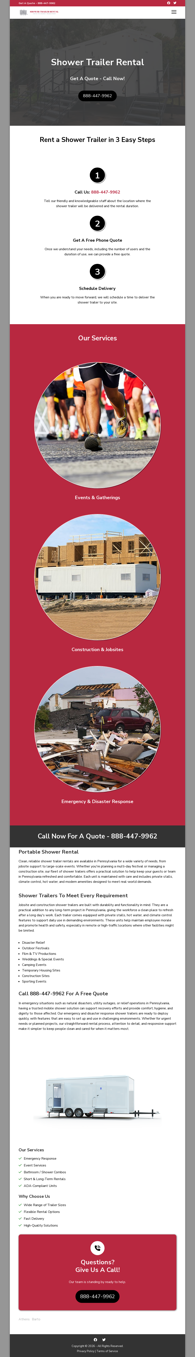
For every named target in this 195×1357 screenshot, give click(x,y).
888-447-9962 (46, 3)
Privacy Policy (86, 1351)
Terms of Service (107, 1351)
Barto (36, 1319)
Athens (24, 1319)
